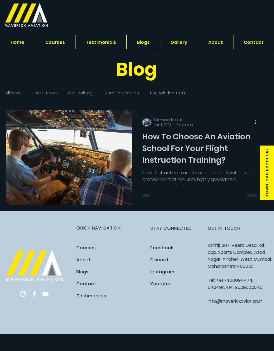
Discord (159, 260)
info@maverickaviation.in (235, 301)
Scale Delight (187, 220)
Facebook (161, 248)
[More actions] (257, 122)
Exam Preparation (121, 93)
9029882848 (249, 287)
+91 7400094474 (234, 280)
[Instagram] (23, 294)
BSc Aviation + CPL (168, 93)
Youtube (160, 284)
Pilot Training (80, 93)
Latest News (45, 93)
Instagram (162, 272)
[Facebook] (34, 294)
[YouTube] (45, 294)
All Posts (14, 93)
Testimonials (91, 296)
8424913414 (220, 287)
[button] (267, 172)
